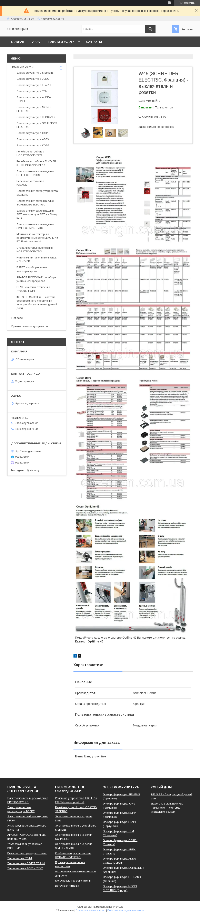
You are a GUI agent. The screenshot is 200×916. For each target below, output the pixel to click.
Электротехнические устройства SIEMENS (37, 192)
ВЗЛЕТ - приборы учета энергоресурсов (32, 269)
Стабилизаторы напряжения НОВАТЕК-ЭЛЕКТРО (35, 249)
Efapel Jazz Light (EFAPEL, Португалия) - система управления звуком (167, 807)
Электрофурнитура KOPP (33, 145)
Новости (17, 318)
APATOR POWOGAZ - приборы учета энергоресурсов (37, 279)
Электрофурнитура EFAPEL (34, 85)
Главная (17, 41)
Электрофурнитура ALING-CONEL (34, 99)
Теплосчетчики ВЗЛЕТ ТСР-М (26, 863)
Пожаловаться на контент (91, 910)
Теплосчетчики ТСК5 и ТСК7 (25, 868)
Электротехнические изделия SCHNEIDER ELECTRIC (35, 202)
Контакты (94, 41)
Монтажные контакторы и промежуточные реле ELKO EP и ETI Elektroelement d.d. (37, 238)
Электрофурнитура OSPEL (34, 133)
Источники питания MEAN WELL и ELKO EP (37, 259)
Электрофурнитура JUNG (33, 78)
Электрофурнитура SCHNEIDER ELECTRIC (37, 125)
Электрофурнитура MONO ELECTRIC (34, 109)
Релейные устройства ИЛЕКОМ (30, 183)
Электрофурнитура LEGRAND (36, 117)
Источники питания (67, 885)
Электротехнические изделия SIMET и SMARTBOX (35, 226)
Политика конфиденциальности (125, 910)
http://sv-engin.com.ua (28, 450)
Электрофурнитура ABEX (33, 139)
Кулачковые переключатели (73, 880)
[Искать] (150, 29)
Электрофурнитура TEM (32, 91)
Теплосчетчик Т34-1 (19, 858)
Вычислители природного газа (27, 853)
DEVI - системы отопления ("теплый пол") (33, 289)
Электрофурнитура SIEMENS (35, 72)
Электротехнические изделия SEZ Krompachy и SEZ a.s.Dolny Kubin (37, 214)
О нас (35, 41)
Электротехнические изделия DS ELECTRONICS (35, 173)
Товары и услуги (61, 41)
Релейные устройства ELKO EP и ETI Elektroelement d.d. (36, 163)
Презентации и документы (29, 326)
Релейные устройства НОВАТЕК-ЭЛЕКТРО (30, 153)
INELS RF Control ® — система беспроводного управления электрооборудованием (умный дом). (37, 303)
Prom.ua (118, 906)
